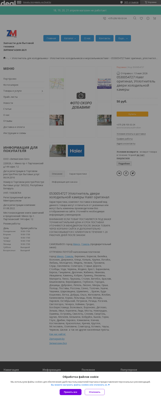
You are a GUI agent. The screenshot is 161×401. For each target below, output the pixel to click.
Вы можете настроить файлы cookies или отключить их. (79, 385)
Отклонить (94, 392)
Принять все (70, 392)
